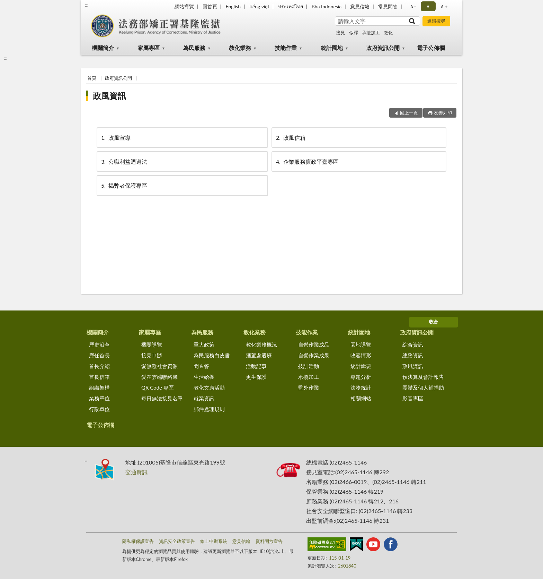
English (233, 6)
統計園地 (332, 47)
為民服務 (194, 47)
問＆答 (201, 366)
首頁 (91, 78)
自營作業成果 (313, 355)
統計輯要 (360, 366)
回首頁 (210, 6)
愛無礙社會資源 (159, 366)
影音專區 (412, 398)
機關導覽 (151, 344)
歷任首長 (99, 355)
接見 (340, 32)
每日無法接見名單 (162, 398)
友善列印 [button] (443, 113)
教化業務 (240, 47)
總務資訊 (412, 355)
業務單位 (99, 398)
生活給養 (204, 377)
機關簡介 (103, 47)
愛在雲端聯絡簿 (159, 377)
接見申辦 (151, 355)
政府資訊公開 (383, 47)
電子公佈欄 (431, 47)
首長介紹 (99, 366)
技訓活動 (308, 366)
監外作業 (308, 387)
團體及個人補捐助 (423, 387)
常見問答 (388, 6)
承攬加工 (371, 32)
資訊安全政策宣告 (177, 541)
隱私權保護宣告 (138, 541)
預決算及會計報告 (423, 377)
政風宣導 (115, 138)
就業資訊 (204, 398)
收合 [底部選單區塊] (433, 321)
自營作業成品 (313, 344)
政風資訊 (109, 96)
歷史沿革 (99, 344)
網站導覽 (184, 6)
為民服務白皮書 (212, 355)
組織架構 (99, 387)
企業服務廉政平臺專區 (307, 161)
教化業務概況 (261, 344)
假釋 (353, 32)
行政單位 (99, 409)
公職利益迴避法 (123, 161)
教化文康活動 (209, 387)
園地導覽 (360, 344)
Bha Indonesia (327, 6)
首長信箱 (99, 377)
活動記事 (256, 366)
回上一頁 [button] (409, 113)
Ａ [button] (428, 6)
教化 (388, 32)
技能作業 (286, 47)
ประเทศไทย (290, 6)
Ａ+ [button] (443, 6)
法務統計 (360, 387)
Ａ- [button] (412, 6)
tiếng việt (259, 6)
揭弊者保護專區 (123, 185)
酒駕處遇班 (259, 355)
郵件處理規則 (209, 409)
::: (86, 5)
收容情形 (360, 355)
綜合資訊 (412, 344)
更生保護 (256, 377)
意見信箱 (360, 6)
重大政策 (204, 344)
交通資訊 (136, 472)
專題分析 (360, 377)
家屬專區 (148, 47)
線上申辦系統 (213, 541)
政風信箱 (290, 138)
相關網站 (360, 398)
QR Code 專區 (157, 387)
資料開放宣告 (269, 541)
